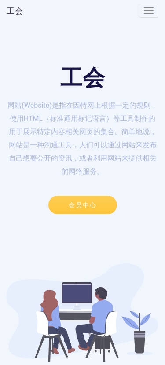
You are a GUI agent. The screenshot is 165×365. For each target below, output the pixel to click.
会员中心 (83, 204)
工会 (15, 10)
